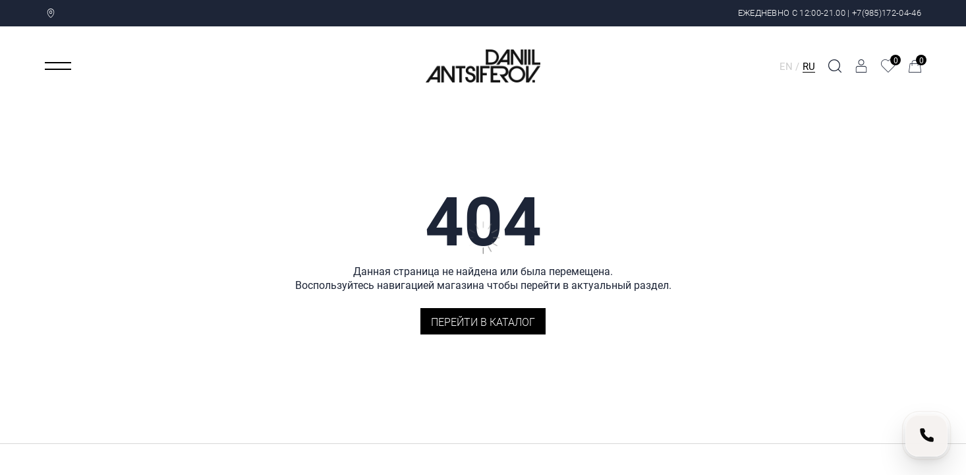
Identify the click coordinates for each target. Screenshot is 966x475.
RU (809, 66)
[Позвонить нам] (926, 435)
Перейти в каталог (483, 322)
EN (786, 66)
